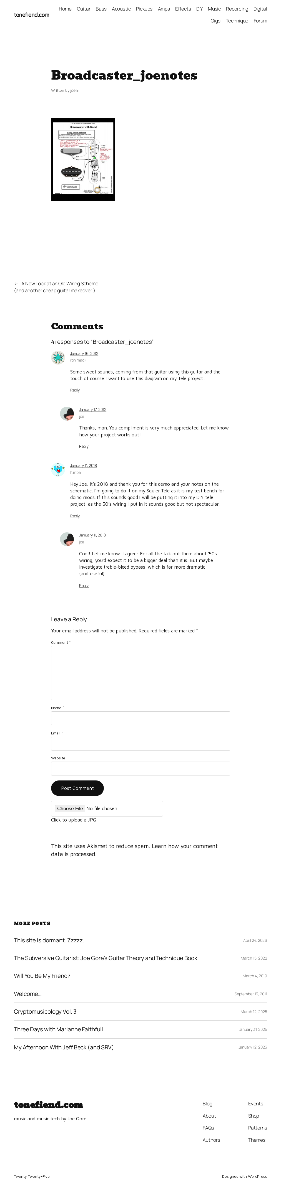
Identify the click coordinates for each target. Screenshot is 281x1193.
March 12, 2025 (254, 1011)
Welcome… (28, 994)
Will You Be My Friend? (42, 976)
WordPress (257, 1176)
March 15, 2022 (254, 958)
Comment (61, 642)
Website (58, 758)
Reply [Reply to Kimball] (75, 515)
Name (57, 707)
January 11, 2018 (83, 465)
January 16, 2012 (84, 353)
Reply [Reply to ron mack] (75, 390)
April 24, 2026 (255, 940)
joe (73, 90)
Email (57, 733)
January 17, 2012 (92, 409)
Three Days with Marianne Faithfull (58, 1029)
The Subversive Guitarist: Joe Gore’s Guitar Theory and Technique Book (105, 958)
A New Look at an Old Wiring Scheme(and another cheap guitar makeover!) (56, 286)
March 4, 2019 (255, 975)
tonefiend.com (31, 14)
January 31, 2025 (253, 1029)
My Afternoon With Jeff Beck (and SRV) (64, 1047)
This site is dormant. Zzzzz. (49, 940)
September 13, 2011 (251, 993)
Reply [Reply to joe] (84, 446)
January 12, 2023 (253, 1047)
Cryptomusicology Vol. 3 (45, 1011)
